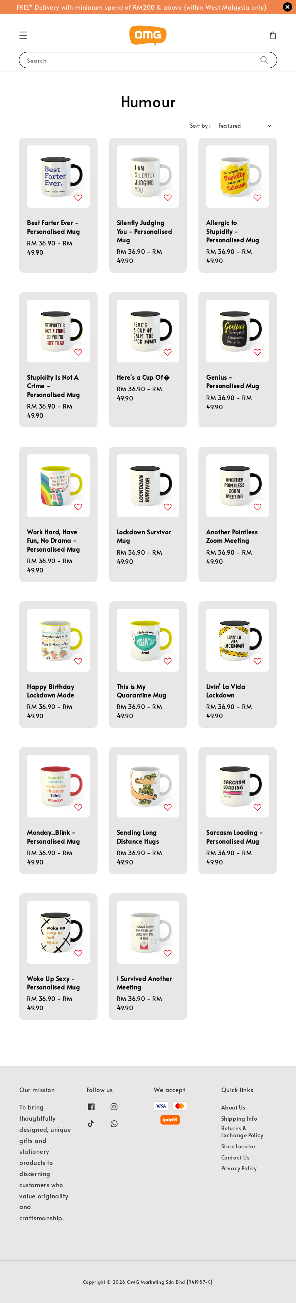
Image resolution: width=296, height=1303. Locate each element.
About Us (233, 1107)
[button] (23, 35)
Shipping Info (239, 1118)
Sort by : (200, 125)
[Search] (264, 59)
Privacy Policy (239, 1168)
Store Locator (238, 1146)
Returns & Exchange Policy (242, 1131)
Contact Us (235, 1157)
